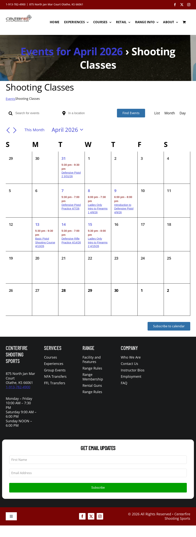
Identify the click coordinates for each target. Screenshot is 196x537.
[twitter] (91, 516)
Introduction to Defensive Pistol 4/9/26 (123, 208)
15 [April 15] (90, 224)
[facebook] (82, 516)
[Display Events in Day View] (183, 113)
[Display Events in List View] (157, 113)
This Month (34, 129)
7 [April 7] (62, 190)
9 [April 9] (115, 190)
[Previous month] (8, 130)
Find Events (131, 113)
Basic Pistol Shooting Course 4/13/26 (45, 242)
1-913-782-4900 (18, 387)
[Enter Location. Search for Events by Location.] (90, 113)
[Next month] (15, 130)
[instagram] (99, 516)
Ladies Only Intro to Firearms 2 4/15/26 (98, 242)
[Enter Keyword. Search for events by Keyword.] (37, 113)
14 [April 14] (63, 224)
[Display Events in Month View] (169, 113)
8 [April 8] (89, 190)
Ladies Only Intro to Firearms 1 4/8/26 (98, 208)
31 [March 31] (63, 158)
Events (10, 99)
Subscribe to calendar (169, 326)
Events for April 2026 (71, 51)
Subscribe (98, 487)
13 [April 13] (37, 224)
